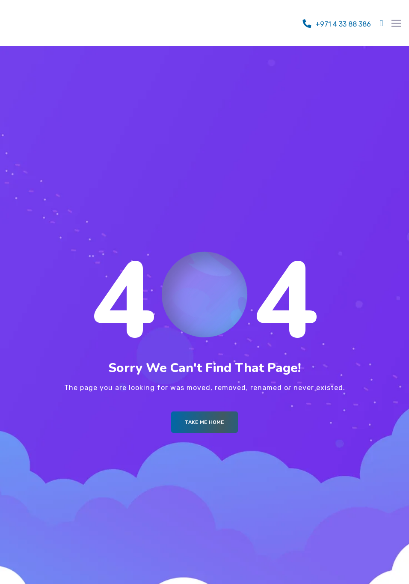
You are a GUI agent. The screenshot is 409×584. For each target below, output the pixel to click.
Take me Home (204, 422)
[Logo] (55, 21)
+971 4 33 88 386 (343, 24)
